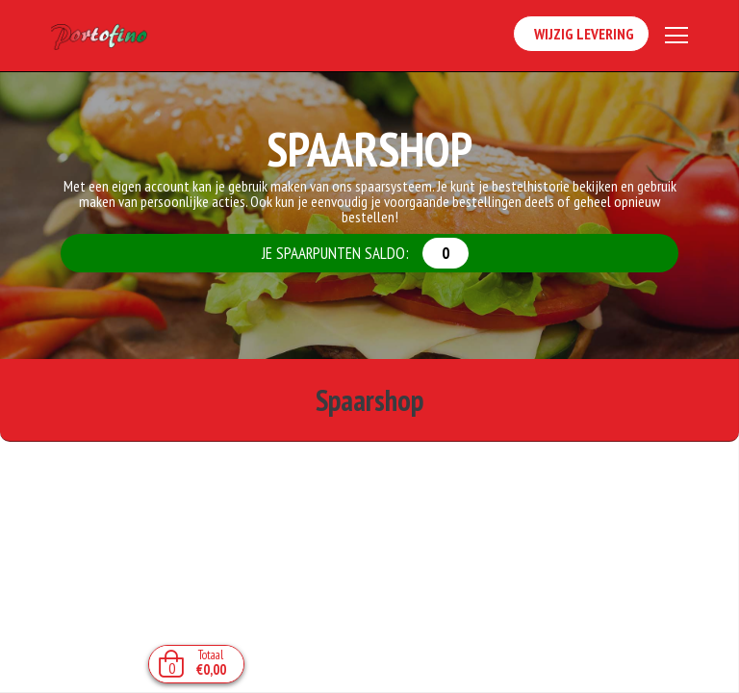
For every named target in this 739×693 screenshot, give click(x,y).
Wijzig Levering (581, 34)
